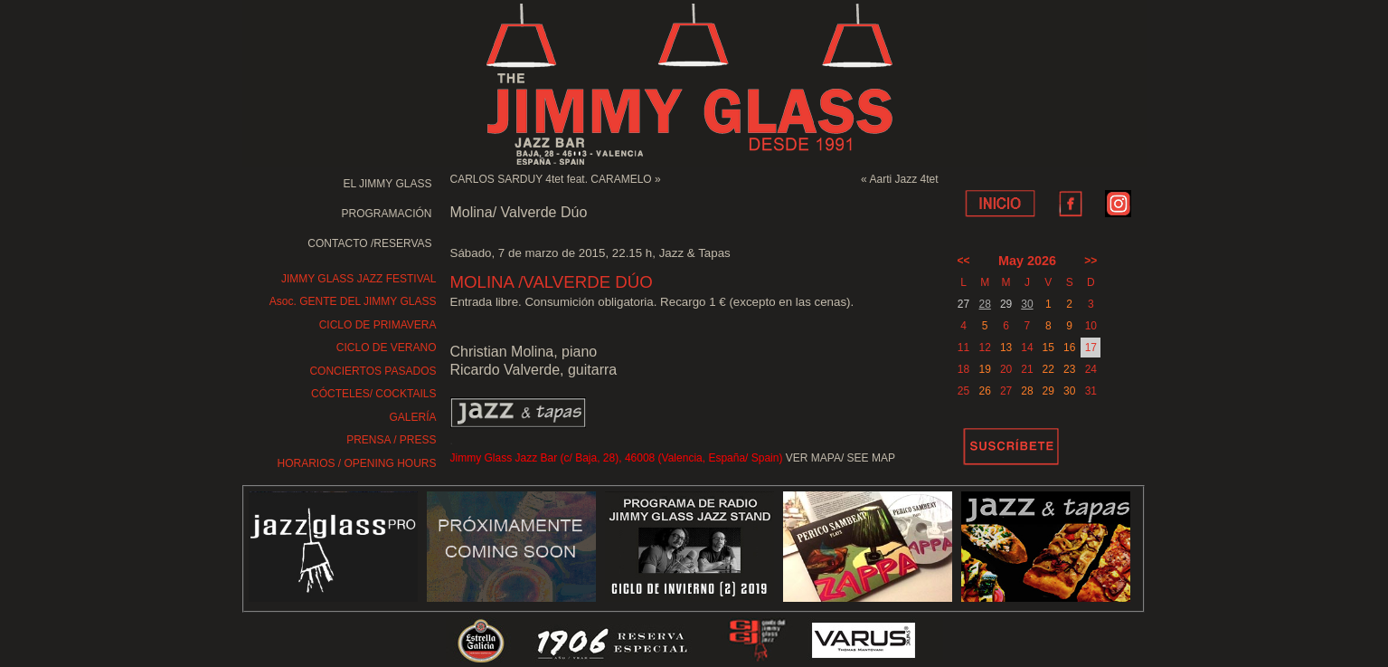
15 (1048, 347)
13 (1006, 347)
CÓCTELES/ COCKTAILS (373, 393)
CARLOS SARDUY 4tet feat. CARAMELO (551, 179)
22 (1048, 369)
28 (985, 304)
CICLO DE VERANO (386, 347)
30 (1027, 304)
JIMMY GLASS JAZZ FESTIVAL (359, 278)
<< (964, 260)
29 (1048, 391)
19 (985, 369)
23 (1069, 369)
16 (1069, 347)
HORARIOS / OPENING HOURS (356, 463)
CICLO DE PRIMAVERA (378, 325)
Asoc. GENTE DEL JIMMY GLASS (353, 301)
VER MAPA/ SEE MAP (840, 458)
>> (1090, 260)
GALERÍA (412, 417)
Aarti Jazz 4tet (903, 179)
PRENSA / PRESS (391, 440)
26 (985, 391)
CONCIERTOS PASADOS (372, 371)
